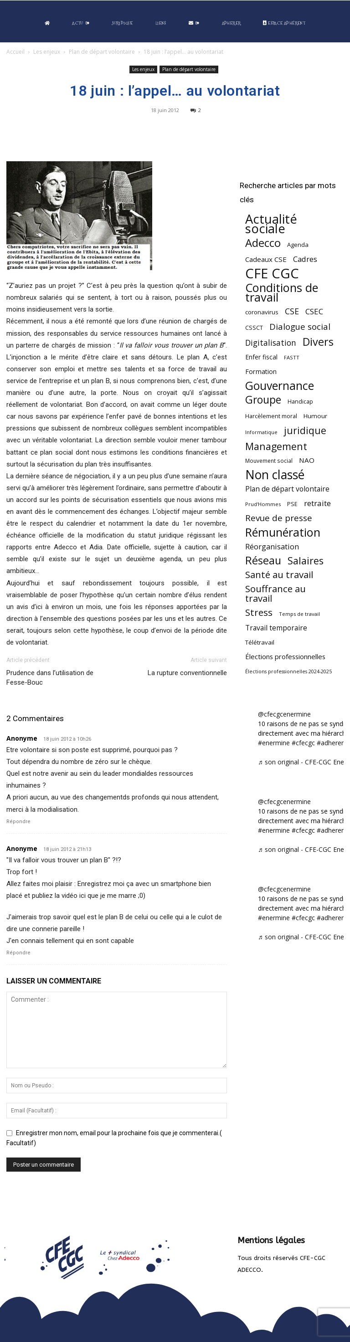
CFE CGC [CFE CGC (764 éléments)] (272, 273)
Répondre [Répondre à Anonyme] (18, 822)
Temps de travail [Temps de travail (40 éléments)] (299, 613)
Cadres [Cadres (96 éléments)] (305, 259)
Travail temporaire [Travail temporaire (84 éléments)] (276, 628)
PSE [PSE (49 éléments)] (292, 504)
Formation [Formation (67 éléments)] (261, 371)
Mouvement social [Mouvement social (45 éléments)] (269, 460)
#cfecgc (303, 742)
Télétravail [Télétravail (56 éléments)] (259, 642)
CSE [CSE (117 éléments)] (292, 311)
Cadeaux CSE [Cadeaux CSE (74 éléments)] (266, 259)
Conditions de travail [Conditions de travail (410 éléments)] (281, 292)
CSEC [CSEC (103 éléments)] (314, 311)
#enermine (274, 742)
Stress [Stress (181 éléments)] (259, 612)
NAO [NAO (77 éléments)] (306, 460)
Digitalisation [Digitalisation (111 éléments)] (270, 343)
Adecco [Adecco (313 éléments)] (263, 242)
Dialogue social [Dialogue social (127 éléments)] (299, 326)
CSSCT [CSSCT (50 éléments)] (254, 327)
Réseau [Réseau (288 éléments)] (263, 560)
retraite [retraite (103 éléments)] (317, 503)
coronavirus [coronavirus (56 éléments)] (261, 312)
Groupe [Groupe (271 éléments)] (263, 400)
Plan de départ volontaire (102, 52)
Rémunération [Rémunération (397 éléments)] (282, 532)
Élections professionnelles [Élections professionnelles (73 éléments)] (285, 656)
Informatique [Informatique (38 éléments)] (261, 432)
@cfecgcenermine (284, 714)
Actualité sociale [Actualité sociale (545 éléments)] (271, 223)
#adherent (332, 742)
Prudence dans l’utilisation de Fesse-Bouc (49, 677)
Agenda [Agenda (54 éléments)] (298, 245)
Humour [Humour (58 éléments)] (315, 416)
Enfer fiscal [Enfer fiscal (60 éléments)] (261, 357)
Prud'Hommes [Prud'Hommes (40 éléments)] (263, 504)
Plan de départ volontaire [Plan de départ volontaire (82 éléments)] (287, 489)
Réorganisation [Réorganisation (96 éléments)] (272, 546)
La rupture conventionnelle (187, 673)
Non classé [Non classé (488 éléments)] (274, 475)
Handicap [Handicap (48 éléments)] (300, 401)
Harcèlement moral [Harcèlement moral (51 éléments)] (271, 416)
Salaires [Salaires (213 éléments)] (306, 560)
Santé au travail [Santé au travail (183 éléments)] (279, 574)
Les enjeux (46, 52)
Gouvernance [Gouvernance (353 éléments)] (279, 385)
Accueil (15, 52)
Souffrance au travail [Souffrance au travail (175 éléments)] (275, 593)
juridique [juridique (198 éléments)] (305, 430)
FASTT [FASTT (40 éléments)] (291, 357)
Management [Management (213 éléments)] (276, 446)
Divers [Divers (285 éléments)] (318, 342)
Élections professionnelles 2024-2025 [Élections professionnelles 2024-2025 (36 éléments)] (288, 671)
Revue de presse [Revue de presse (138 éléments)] (278, 518)
